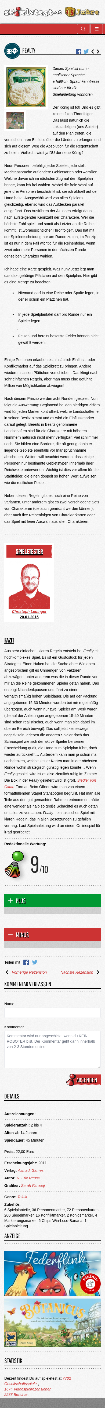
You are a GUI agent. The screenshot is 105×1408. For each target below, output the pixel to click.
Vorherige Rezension (25, 972)
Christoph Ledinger (29, 611)
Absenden (84, 1080)
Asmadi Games (31, 1170)
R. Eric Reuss (28, 1178)
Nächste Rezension (81, 972)
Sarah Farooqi (33, 1185)
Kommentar (14, 1027)
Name (9, 1004)
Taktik (22, 1197)
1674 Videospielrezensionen (28, 1389)
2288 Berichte (15, 1394)
